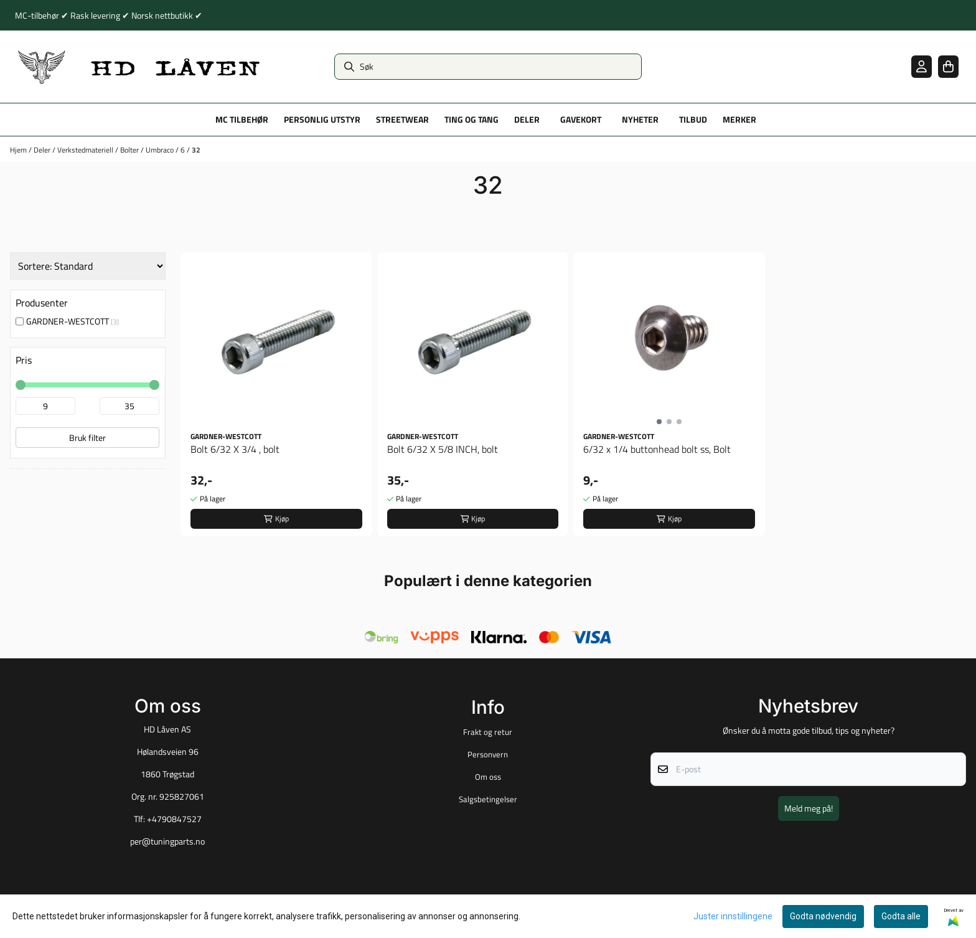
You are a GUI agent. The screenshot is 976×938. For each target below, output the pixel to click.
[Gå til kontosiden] (921, 66)
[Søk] (487, 67)
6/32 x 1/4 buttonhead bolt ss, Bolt (657, 449)
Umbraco (161, 150)
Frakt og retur (487, 732)
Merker (739, 119)
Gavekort (580, 119)
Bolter (130, 150)
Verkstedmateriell (86, 150)
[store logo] (139, 66)
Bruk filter (87, 437)
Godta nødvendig (823, 916)
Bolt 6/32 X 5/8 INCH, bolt (442, 449)
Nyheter (640, 119)
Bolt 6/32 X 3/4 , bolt (234, 449)
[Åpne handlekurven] (948, 66)
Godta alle (901, 916)
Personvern (487, 754)
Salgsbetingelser (488, 799)
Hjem (19, 150)
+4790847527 (174, 819)
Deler (43, 150)
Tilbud (693, 119)
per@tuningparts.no (167, 841)
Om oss (488, 776)
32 (196, 150)
